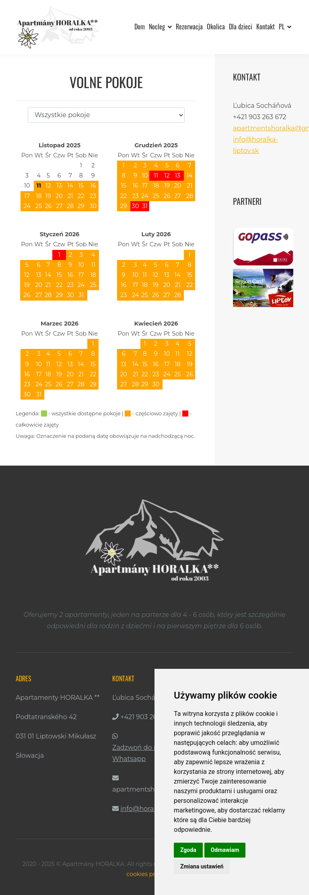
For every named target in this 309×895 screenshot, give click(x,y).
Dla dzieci (240, 26)
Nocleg (160, 26)
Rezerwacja (189, 26)
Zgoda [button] (188, 850)
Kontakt (265, 26)
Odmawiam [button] (225, 850)
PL (285, 26)
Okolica (216, 26)
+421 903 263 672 (146, 717)
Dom (139, 26)
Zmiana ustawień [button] (201, 866)
